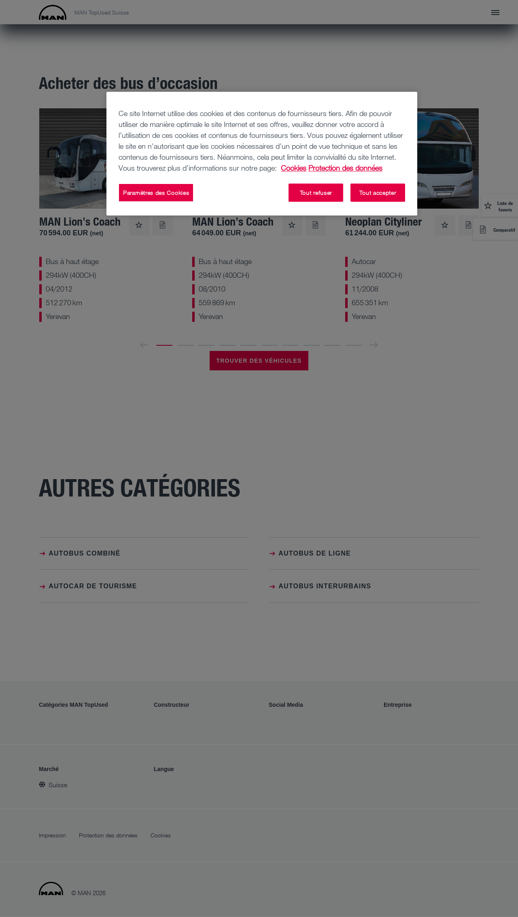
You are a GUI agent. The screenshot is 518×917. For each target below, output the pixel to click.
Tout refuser (316, 192)
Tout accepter (377, 192)
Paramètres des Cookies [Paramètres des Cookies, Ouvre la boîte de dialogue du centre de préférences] (156, 192)
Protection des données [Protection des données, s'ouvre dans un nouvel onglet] (345, 167)
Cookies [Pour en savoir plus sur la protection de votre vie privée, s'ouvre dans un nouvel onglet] (293, 167)
